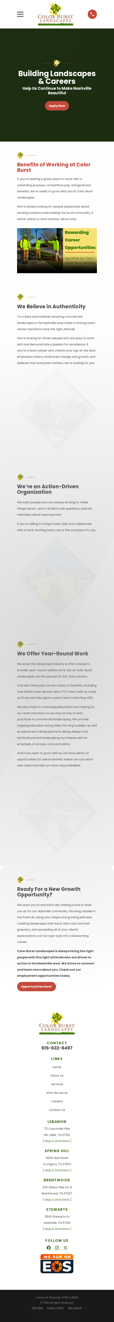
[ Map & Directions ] (57, 1141)
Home (57, 1067)
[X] (65, 1248)
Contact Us (57, 1110)
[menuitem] (37, 1308)
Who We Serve (57, 1093)
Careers (57, 1101)
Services (57, 1084)
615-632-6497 (57, 1048)
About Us (57, 1075)
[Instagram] (57, 1248)
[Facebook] (49, 1248)
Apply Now (57, 106)
